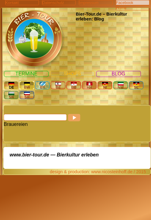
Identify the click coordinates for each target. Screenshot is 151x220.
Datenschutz (53, 2)
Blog (118, 73)
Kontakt (12, 2)
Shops (72, 73)
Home (121, 8)
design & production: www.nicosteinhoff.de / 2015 (98, 171)
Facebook (124, 2)
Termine (26, 73)
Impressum (88, 2)
